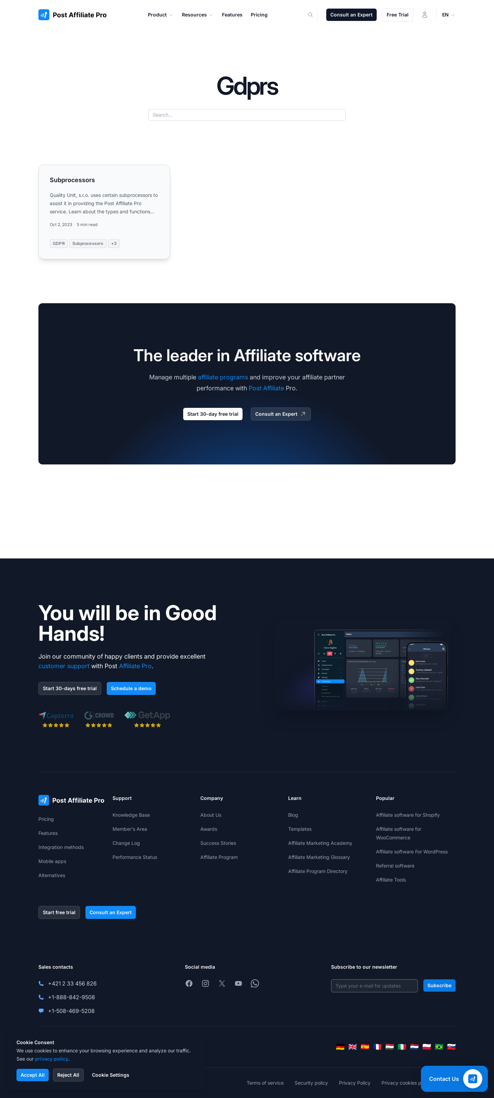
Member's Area (130, 829)
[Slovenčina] (451, 1047)
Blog (293, 815)
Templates (299, 829)
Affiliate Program (219, 857)
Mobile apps (52, 861)
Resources (198, 15)
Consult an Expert (351, 14)
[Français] (377, 1047)
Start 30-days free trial (70, 688)
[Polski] (427, 1047)
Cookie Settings (110, 1075)
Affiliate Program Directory (318, 871)
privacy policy (51, 1059)
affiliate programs (223, 377)
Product (161, 15)
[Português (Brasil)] (439, 1047)
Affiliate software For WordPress (412, 851)
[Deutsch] (340, 1047)
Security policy (311, 1083)
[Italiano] (402, 1047)
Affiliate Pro (135, 666)
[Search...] (247, 115)
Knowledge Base (131, 815)
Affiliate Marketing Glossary (319, 857)
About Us (210, 815)
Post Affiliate (266, 388)
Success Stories (218, 843)
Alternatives (51, 875)
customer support (64, 666)
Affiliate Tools (391, 880)
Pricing (46, 819)
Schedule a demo (131, 688)
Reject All (68, 1075)
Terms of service (265, 1083)
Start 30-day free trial (212, 414)
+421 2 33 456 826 (72, 983)
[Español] (365, 1047)
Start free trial (59, 912)
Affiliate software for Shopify (408, 815)
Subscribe (439, 985)
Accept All (33, 1075)
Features (48, 833)
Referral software (395, 866)
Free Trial (398, 14)
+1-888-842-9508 (71, 997)
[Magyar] (390, 1047)
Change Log (126, 843)
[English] (353, 1047)
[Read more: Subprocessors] (104, 212)
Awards (208, 829)
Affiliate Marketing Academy (320, 843)
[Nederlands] (414, 1047)
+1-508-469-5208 (71, 1010)
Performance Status (135, 857)
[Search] (314, 15)
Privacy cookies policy (406, 1083)
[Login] (425, 15)
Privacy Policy (354, 1083)
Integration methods (61, 847)
